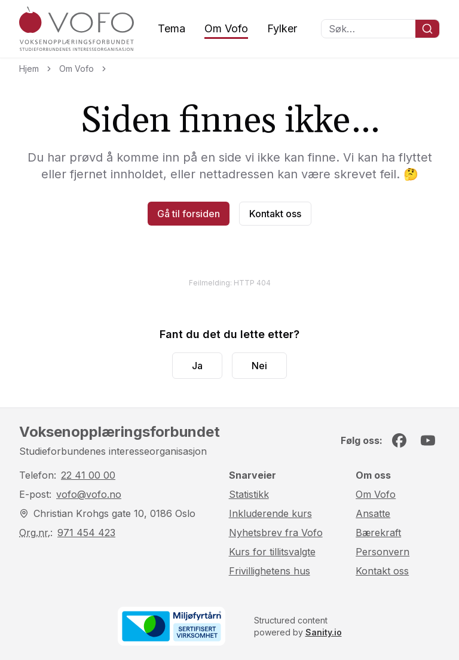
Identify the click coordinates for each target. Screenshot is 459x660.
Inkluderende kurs (270, 513)
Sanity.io (323, 632)
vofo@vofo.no (88, 494)
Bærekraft (378, 533)
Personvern (382, 552)
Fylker (282, 28)
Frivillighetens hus (269, 571)
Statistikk (249, 494)
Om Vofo (226, 28)
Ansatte (373, 513)
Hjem (29, 68)
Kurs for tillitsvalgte (272, 552)
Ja (197, 366)
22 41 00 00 (88, 475)
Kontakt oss (275, 214)
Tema (171, 28)
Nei (259, 366)
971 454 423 (86, 533)
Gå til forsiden (188, 214)
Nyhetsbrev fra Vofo (276, 533)
